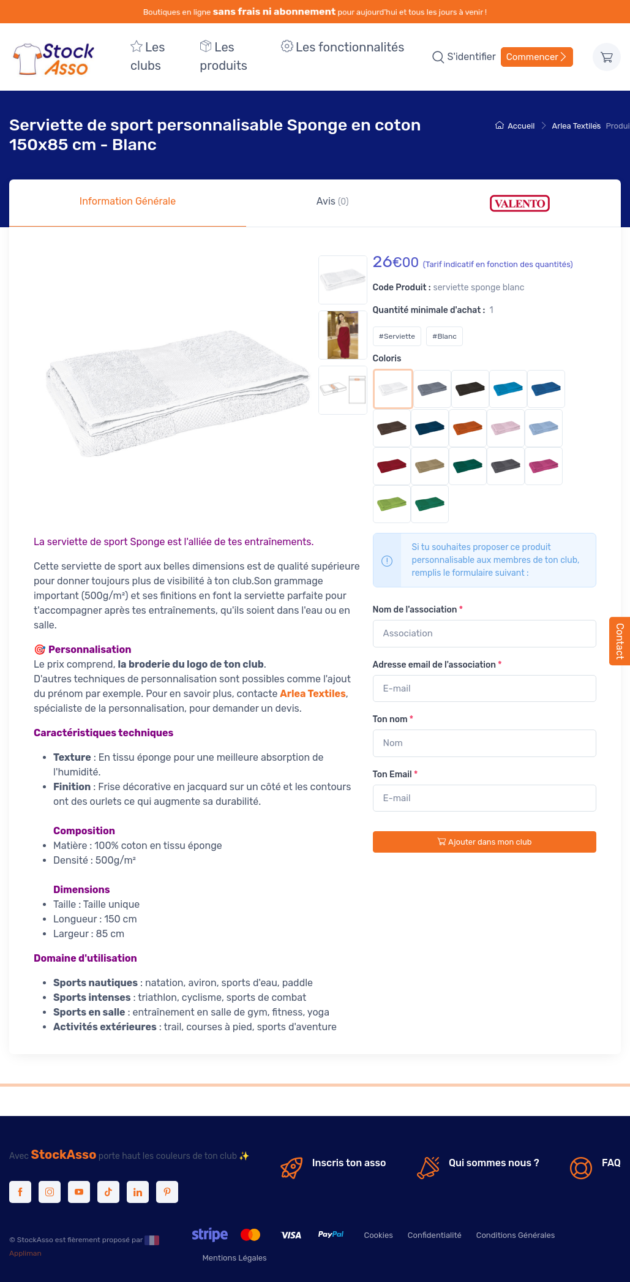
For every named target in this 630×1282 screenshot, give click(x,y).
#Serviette (397, 336)
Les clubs (147, 56)
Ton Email (395, 774)
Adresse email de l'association (437, 665)
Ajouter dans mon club (484, 841)
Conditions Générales (515, 1235)
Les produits (223, 56)
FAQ (611, 1163)
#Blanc (444, 336)
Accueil (514, 125)
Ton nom (393, 719)
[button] (438, 57)
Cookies (378, 1235)
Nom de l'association (418, 610)
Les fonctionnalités (342, 47)
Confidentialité (435, 1235)
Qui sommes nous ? (494, 1163)
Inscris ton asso (349, 1163)
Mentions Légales (234, 1257)
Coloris (387, 358)
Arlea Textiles (576, 125)
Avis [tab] (333, 201)
